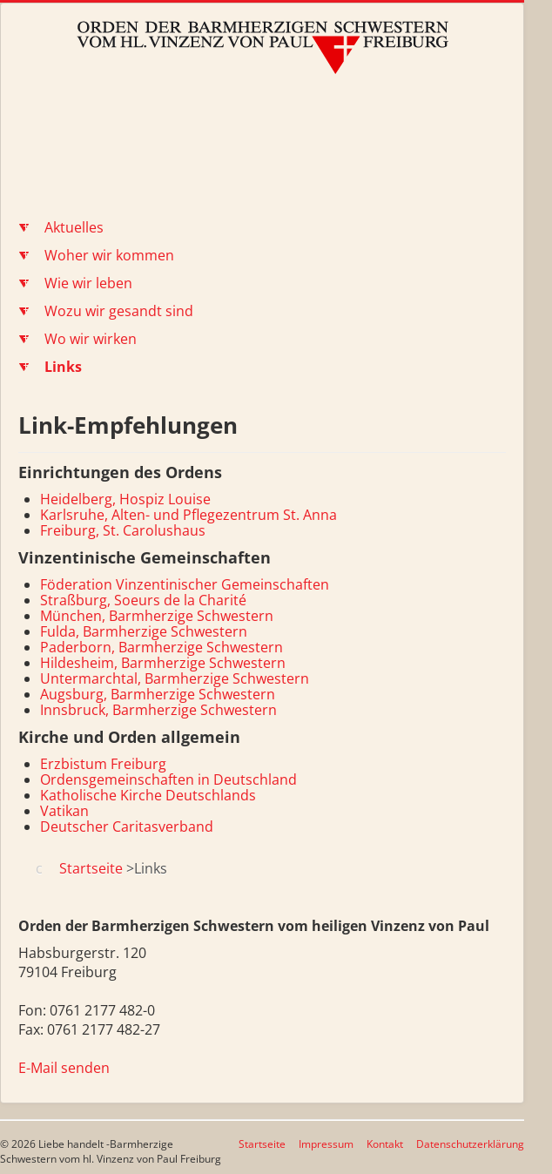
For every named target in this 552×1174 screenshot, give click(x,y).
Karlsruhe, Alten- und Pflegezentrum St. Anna (188, 514)
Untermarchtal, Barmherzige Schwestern (174, 678)
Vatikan (64, 810)
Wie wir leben (88, 283)
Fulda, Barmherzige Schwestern (143, 631)
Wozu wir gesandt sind (118, 310)
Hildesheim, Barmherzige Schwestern (163, 662)
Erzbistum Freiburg (103, 763)
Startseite (262, 1144)
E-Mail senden (64, 1067)
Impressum (326, 1144)
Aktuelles (74, 227)
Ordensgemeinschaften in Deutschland (168, 779)
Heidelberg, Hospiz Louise (125, 499)
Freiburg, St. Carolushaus (122, 530)
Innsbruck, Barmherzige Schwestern (158, 709)
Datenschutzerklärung (470, 1144)
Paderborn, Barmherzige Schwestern (161, 647)
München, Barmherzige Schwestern (156, 615)
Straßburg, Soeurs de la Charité (143, 600)
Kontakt (385, 1144)
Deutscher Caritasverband (126, 826)
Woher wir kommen (109, 255)
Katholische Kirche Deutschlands (148, 795)
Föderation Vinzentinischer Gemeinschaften (184, 584)
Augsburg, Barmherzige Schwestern (157, 694)
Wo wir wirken (90, 338)
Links (63, 366)
